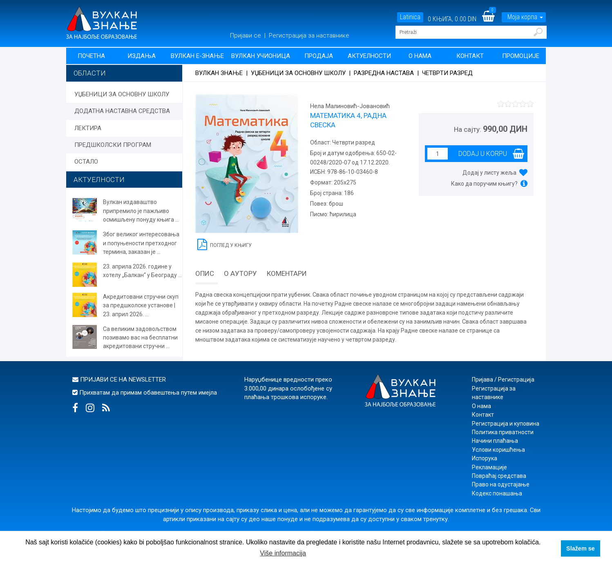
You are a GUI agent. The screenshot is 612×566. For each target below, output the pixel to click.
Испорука (484, 458)
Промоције (520, 56)
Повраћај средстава (499, 476)
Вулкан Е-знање (197, 56)
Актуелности (369, 56)
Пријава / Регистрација (503, 379)
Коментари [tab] (287, 273)
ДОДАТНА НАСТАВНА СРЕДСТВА (122, 111)
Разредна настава (384, 73)
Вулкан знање (219, 73)
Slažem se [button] (580, 548)
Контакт (470, 56)
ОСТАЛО (86, 161)
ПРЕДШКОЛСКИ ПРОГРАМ (112, 145)
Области (90, 73)
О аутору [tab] (240, 273)
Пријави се (246, 35)
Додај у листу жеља (489, 172)
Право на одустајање (500, 484)
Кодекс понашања (497, 493)
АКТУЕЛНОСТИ (99, 179)
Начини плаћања (495, 440)
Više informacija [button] (283, 553)
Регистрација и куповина (505, 423)
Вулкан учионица (260, 56)
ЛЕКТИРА (87, 128)
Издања (141, 56)
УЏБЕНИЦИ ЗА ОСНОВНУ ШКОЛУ (121, 94)
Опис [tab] (204, 273)
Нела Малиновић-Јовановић (350, 106)
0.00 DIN (465, 19)
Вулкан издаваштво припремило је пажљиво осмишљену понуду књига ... (141, 211)
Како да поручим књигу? (484, 183)
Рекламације (489, 467)
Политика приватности (503, 432)
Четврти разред (447, 73)
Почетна (91, 56)
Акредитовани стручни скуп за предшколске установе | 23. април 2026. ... (141, 305)
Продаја (318, 56)
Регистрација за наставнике (309, 35)
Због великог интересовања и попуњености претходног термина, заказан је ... (141, 243)
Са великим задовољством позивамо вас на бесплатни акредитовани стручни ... (140, 338)
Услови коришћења (498, 449)
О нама (420, 56)
